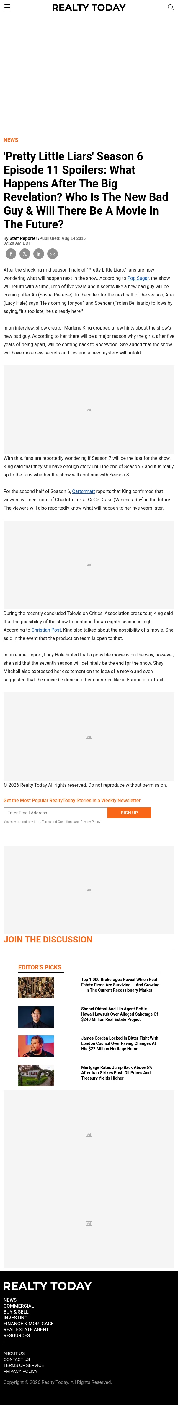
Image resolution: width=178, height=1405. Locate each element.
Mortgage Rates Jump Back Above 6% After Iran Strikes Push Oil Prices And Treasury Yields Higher (116, 1072)
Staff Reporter (23, 238)
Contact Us (17, 1359)
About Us (14, 1353)
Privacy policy (20, 1371)
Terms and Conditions (57, 822)
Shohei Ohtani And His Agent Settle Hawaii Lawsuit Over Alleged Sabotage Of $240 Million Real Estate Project (119, 1014)
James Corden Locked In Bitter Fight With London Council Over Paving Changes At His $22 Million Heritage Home (119, 1043)
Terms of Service (24, 1365)
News (11, 140)
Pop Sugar (138, 278)
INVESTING (15, 1318)
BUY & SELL (16, 1312)
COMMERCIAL (19, 1306)
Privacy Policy (90, 822)
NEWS (10, 1300)
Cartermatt (83, 491)
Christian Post (46, 630)
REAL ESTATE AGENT (26, 1329)
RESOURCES (17, 1335)
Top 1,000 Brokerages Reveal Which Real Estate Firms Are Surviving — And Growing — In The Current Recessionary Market (120, 985)
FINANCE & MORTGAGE (29, 1324)
